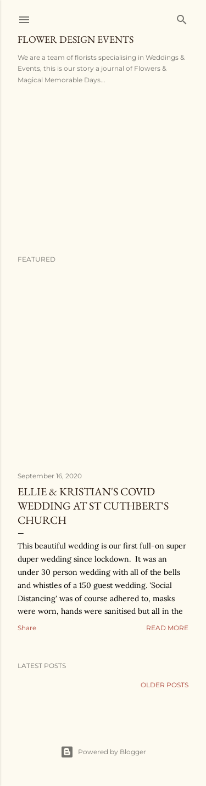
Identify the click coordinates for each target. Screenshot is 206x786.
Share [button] (27, 628)
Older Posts (164, 685)
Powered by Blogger (103, 752)
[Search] (181, 17)
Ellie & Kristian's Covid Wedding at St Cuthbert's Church (93, 505)
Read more (167, 628)
